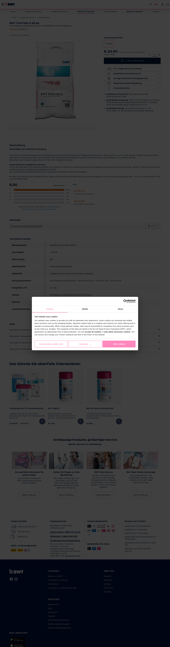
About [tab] (120, 309)
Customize (85, 344)
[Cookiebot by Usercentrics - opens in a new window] (125, 301)
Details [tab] (85, 309)
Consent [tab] (49, 309)
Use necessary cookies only (51, 344)
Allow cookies (119, 344)
